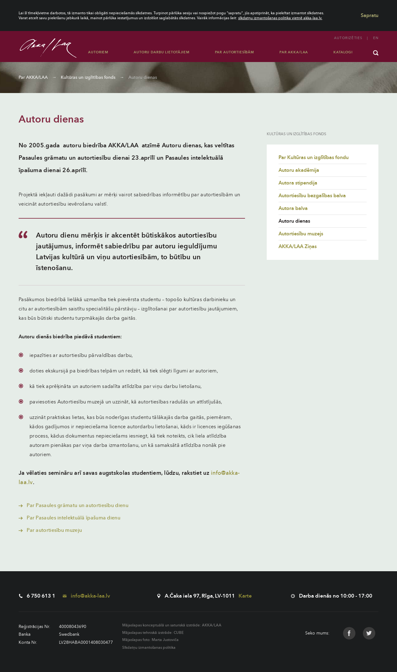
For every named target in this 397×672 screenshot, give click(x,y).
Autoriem (98, 52)
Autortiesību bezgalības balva (312, 195)
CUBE (179, 632)
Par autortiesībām (234, 52)
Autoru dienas (142, 77)
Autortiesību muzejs (301, 233)
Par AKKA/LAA (293, 52)
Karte (245, 595)
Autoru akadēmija (299, 170)
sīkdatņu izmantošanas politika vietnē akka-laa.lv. (280, 18)
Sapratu (369, 15)
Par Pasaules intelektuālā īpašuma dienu (69, 517)
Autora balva (293, 208)
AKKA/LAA (211, 625)
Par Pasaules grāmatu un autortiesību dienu (73, 505)
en (375, 38)
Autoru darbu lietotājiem (161, 52)
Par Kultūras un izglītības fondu (314, 157)
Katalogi (343, 52)
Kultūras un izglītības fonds (88, 77)
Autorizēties (348, 38)
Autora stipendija (298, 183)
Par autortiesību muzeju (50, 530)
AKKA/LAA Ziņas (298, 246)
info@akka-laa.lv (86, 595)
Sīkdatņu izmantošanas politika (149, 647)
